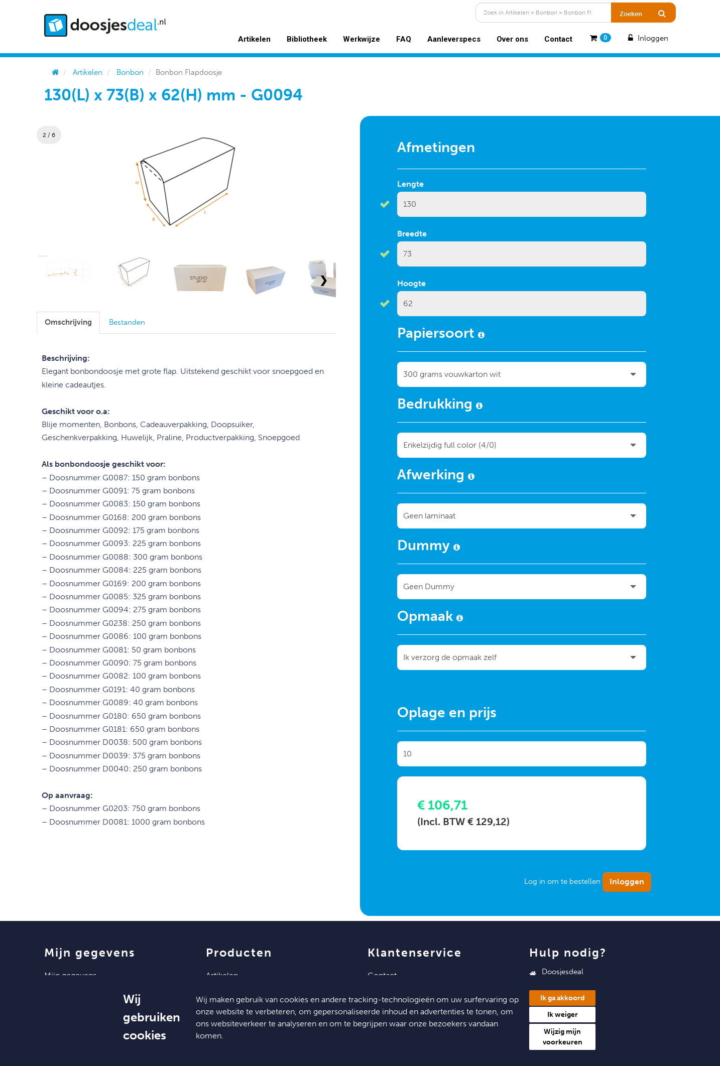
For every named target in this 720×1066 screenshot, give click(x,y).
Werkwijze (361, 39)
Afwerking (435, 476)
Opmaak (430, 617)
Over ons (512, 39)
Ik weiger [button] (562, 1014)
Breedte (412, 233)
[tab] (68, 322)
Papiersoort (441, 334)
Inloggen (647, 38)
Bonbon (130, 72)
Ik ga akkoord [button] (562, 998)
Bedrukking (440, 405)
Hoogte (411, 283)
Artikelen (254, 39)
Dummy (428, 547)
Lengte (410, 184)
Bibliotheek (307, 39)
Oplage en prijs (447, 714)
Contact (558, 39)
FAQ (403, 39)
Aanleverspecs (454, 39)
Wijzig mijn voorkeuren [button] (562, 1036)
